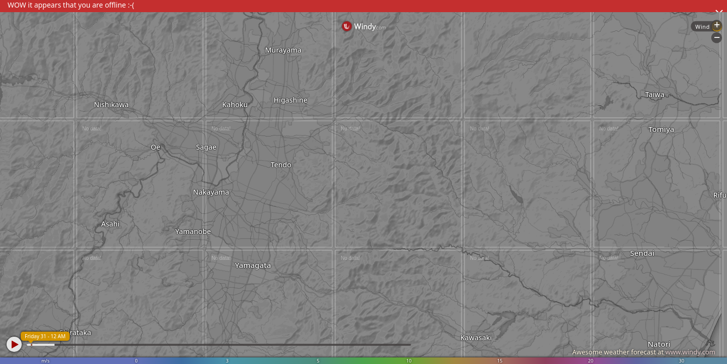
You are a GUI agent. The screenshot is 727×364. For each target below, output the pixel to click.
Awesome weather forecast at (643, 351)
